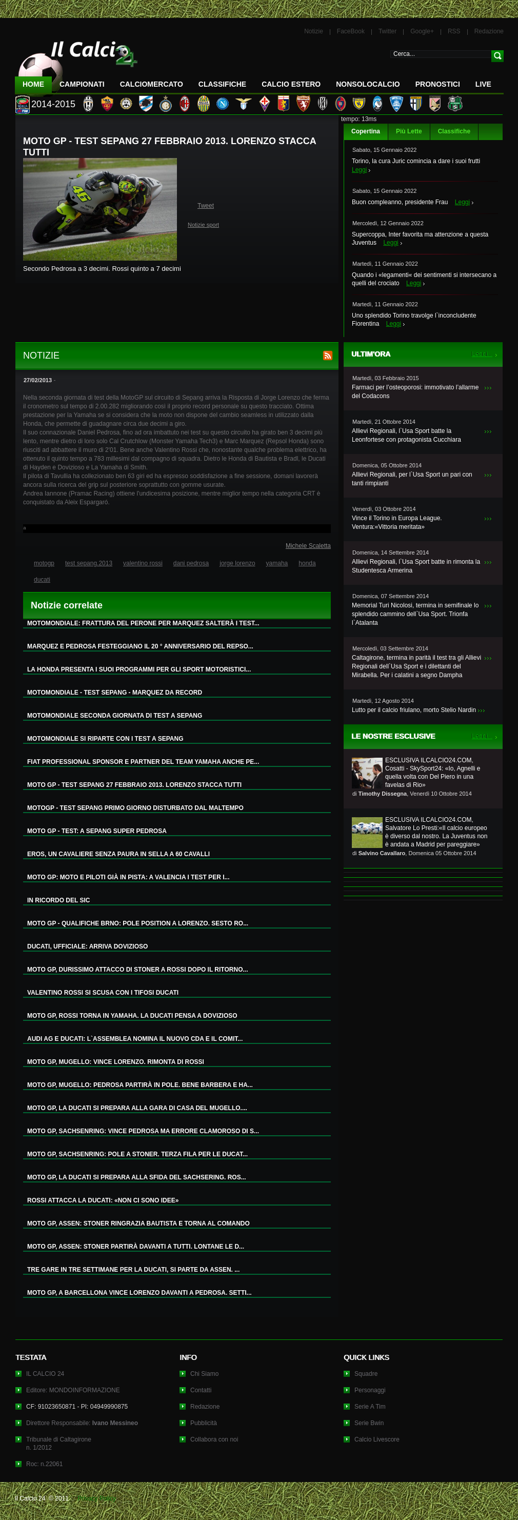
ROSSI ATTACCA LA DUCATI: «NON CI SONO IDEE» (102, 1200)
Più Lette (409, 131)
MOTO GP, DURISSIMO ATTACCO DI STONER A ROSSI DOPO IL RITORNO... (137, 969)
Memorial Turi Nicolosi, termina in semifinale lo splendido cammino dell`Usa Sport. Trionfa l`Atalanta (415, 614)
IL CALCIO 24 (45, 1373)
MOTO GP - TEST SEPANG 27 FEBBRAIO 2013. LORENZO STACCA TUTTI (134, 784)
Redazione (489, 31)
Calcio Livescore (377, 1439)
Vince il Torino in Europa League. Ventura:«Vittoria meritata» (397, 522)
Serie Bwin (369, 1423)
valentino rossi (143, 563)
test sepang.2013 (88, 563)
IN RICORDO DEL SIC (58, 900)
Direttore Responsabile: (82, 1423)
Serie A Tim (370, 1406)
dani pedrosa (191, 563)
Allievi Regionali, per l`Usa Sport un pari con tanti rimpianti (412, 479)
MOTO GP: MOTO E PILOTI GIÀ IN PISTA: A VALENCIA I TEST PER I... (128, 877)
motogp (44, 563)
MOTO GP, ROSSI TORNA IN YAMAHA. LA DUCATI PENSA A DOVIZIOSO (132, 1015)
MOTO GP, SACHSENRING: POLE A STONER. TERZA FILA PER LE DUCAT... (137, 1154)
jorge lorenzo (237, 563)
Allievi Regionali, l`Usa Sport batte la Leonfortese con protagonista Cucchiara (406, 435)
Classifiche (454, 131)
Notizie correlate (67, 605)
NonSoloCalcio (368, 84)
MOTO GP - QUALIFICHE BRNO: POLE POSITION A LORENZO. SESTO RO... (137, 923)
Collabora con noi (214, 1439)
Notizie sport (203, 225)
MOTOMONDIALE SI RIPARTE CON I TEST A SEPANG (105, 738)
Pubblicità (203, 1423)
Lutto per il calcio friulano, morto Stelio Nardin (414, 710)
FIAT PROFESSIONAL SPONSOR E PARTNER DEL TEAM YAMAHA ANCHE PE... (143, 761)
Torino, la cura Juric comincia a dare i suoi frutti (416, 161)
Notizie (313, 31)
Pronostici (437, 84)
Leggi (359, 169)
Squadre (365, 1373)
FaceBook (351, 31)
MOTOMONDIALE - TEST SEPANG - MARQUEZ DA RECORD (114, 692)
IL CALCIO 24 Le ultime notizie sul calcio (76, 65)
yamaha (277, 563)
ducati (42, 579)
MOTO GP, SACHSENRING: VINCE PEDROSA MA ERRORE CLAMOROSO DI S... (143, 1131)
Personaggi (370, 1390)
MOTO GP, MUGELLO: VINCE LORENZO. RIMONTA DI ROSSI (115, 1061)
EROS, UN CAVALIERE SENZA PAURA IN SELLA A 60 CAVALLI (118, 854)
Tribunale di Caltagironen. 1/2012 (58, 1443)
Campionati (82, 84)
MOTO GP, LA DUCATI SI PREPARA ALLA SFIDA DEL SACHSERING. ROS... (136, 1177)
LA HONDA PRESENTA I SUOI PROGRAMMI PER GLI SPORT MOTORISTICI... (139, 669)
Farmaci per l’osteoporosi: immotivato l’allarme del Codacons (415, 392)
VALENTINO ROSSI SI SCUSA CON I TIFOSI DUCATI (102, 992)
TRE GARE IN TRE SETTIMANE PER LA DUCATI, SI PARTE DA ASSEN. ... (133, 1269)
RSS (454, 31)
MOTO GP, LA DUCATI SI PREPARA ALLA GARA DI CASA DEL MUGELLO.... (137, 1108)
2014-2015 (53, 104)
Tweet (205, 205)
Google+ (422, 31)
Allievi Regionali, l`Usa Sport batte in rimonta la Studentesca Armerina (416, 566)
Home (33, 84)
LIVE (483, 84)
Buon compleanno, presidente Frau (400, 202)
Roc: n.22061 (44, 1464)
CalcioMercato (151, 84)
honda (306, 563)
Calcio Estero (291, 84)
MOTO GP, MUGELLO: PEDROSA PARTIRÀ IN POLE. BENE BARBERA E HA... (140, 1085)
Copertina (365, 131)
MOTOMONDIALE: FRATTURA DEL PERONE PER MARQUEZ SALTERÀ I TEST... (143, 623)
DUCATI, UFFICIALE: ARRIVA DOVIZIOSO (87, 946)
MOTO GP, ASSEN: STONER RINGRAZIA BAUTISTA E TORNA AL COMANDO (138, 1223)
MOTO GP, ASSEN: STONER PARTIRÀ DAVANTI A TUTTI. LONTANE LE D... (135, 1246)
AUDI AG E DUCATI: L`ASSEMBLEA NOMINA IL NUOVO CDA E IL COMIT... (135, 1038)
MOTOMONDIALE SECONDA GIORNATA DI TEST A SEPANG (114, 715)
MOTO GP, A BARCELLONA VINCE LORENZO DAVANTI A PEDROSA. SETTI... (139, 1292)
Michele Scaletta (308, 545)
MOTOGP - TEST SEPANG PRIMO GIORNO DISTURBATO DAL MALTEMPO (135, 808)
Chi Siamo (204, 1373)
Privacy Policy (96, 1498)
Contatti (200, 1390)
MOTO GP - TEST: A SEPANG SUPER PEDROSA (97, 831)
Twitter (387, 31)
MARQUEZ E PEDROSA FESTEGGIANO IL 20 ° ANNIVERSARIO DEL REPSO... (140, 646)
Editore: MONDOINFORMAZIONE (73, 1390)
